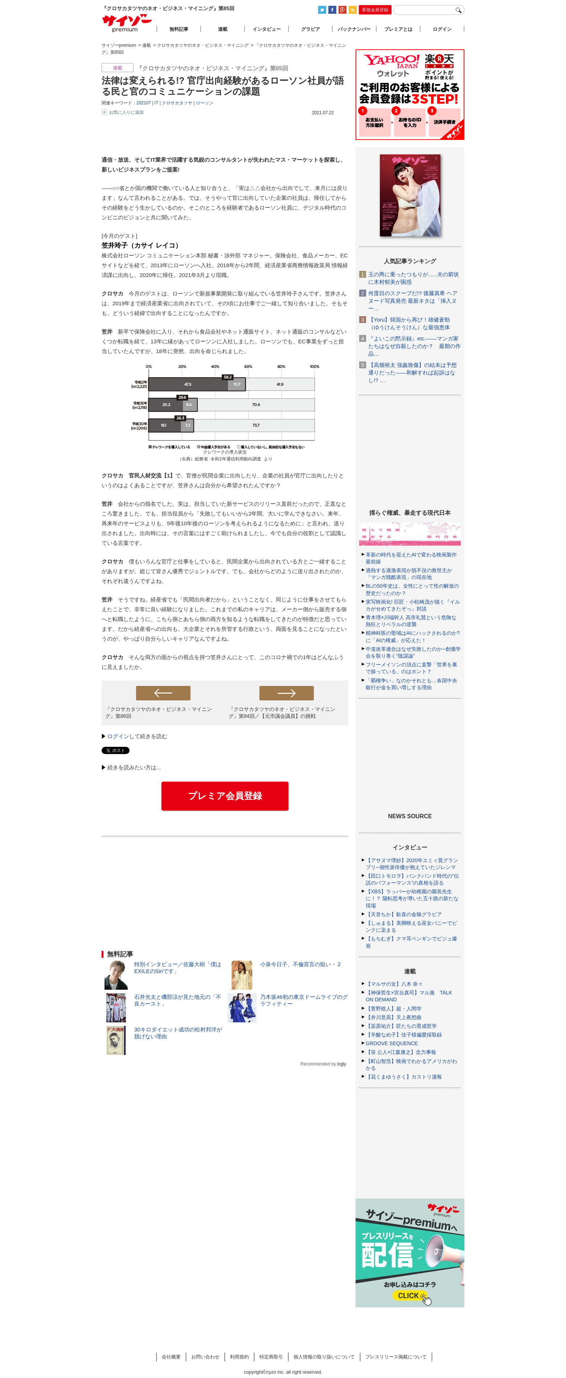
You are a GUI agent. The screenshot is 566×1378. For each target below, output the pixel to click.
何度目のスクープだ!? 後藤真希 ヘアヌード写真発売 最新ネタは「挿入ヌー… (413, 300)
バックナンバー (354, 29)
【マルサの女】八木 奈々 (394, 984)
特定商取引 (271, 1357)
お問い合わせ (205, 1357)
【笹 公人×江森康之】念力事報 (401, 1052)
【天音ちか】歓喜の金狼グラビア (404, 914)
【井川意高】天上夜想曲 (394, 1017)
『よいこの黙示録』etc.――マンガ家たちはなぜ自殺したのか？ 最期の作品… (414, 346)
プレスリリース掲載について (396, 1357)
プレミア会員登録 (225, 796)
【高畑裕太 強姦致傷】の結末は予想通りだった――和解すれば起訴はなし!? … (412, 372)
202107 (143, 102)
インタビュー (267, 29)
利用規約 (239, 1357)
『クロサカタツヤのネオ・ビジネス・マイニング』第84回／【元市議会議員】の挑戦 (282, 712)
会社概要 (171, 1357)
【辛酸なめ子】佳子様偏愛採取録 (404, 1035)
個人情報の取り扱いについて (324, 1357)
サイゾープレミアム (127, 23)
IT (156, 102)
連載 (222, 29)
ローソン (204, 102)
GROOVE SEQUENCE (392, 1043)
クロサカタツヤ (177, 102)
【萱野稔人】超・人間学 (394, 1008)
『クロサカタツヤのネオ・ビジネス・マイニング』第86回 (158, 712)
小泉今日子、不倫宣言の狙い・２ (301, 964)
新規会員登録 (375, 9)
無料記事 (178, 29)
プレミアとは (398, 29)
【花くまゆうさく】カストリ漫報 (404, 1077)
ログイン (118, 736)
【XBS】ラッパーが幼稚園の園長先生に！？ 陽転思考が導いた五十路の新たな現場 (412, 898)
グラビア (310, 29)
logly (341, 1064)
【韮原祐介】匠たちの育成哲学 (401, 1026)
